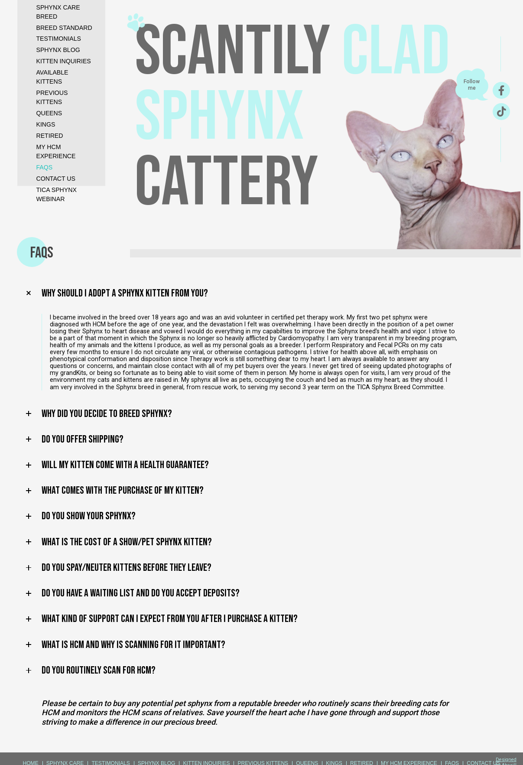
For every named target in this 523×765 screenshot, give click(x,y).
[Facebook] (501, 90)
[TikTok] (501, 111)
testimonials (58, 38)
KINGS (45, 124)
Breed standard (64, 27)
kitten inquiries (63, 61)
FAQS (44, 167)
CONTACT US (55, 178)
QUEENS (49, 113)
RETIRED (49, 135)
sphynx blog (58, 49)
